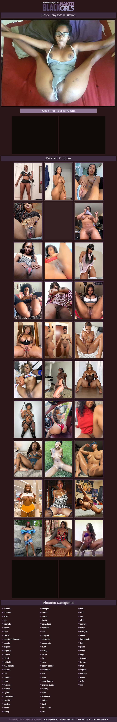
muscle (7, 685)
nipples (7, 689)
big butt (7, 651)
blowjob (45, 609)
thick (44, 704)
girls (82, 620)
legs (82, 654)
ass (5, 620)
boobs (45, 612)
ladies (82, 651)
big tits (7, 654)
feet (81, 609)
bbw (6, 632)
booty (44, 616)
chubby (45, 628)
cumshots (46, 643)
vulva (82, 677)
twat (82, 666)
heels (82, 635)
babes (6, 628)
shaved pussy (48, 685)
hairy (82, 628)
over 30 (7, 700)
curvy (44, 651)
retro (44, 662)
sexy (44, 677)
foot (82, 612)
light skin (8, 662)
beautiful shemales (12, 639)
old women (9, 696)
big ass (7, 647)
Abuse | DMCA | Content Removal (59, 719)
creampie (46, 639)
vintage (83, 673)
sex (43, 673)
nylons (7, 693)
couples (45, 635)
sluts (44, 693)
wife (82, 681)
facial (44, 654)
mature (7, 670)
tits (43, 712)
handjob (83, 632)
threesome (46, 708)
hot (81, 643)
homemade (85, 639)
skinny (45, 689)
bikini (6, 658)
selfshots (46, 670)
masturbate (9, 666)
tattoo (44, 700)
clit (43, 632)
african (7, 609)
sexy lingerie (47, 681)
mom (6, 681)
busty (44, 620)
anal (6, 616)
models (7, 677)
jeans (82, 647)
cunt (44, 647)
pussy (6, 712)
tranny (83, 662)
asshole (7, 624)
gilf (81, 616)
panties (7, 704)
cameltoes (46, 624)
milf (5, 673)
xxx (81, 685)
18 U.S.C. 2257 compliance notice (92, 719)
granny (83, 624)
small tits (46, 696)
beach (6, 635)
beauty (7, 643)
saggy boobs (47, 666)
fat (43, 658)
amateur (7, 612)
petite (6, 708)
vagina (83, 670)
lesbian (83, 658)
